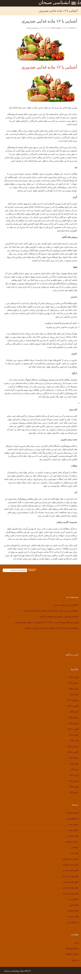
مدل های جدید (72, 922)
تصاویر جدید (73, 824)
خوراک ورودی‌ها (72, 948)
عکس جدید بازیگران (70, 859)
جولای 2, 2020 (56, 28)
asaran (71, 28)
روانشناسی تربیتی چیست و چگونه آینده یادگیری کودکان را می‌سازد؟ (50, 611)
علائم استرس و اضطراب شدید (66, 605)
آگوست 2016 (73, 752)
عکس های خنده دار (70, 893)
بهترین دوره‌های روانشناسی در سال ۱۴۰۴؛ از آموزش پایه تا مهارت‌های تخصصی (46, 622)
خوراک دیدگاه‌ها (72, 954)
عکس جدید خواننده (70, 864)
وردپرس (75, 960)
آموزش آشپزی (72, 813)
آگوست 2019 (73, 729)
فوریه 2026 (73, 677)
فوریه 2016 (73, 787)
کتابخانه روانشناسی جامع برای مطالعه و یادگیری (58, 616)
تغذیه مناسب (73, 836)
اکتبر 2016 (74, 740)
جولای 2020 (73, 717)
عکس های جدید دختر (70, 876)
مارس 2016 (73, 781)
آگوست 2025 (73, 706)
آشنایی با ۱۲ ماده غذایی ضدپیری (49, 21)
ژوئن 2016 (74, 763)
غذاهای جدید (73, 899)
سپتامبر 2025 (72, 700)
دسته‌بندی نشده (32, 28)
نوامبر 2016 (73, 735)
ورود (76, 942)
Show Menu (73, 3)
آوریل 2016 (74, 775)
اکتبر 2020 (74, 712)
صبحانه (75, 847)
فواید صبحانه (73, 916)
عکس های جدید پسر (70, 870)
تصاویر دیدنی (73, 830)
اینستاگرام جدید (72, 818)
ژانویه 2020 (73, 723)
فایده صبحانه (73, 910)
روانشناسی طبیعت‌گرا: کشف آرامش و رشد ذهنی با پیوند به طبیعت (51, 628)
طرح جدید (74, 853)
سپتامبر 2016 (72, 746)
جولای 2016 (73, 758)
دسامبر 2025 (73, 683)
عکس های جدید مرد (70, 887)
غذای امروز (73, 905)
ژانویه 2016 (73, 792)
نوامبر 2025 (73, 689)
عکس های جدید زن (70, 882)
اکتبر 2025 (74, 694)
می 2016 (74, 769)
